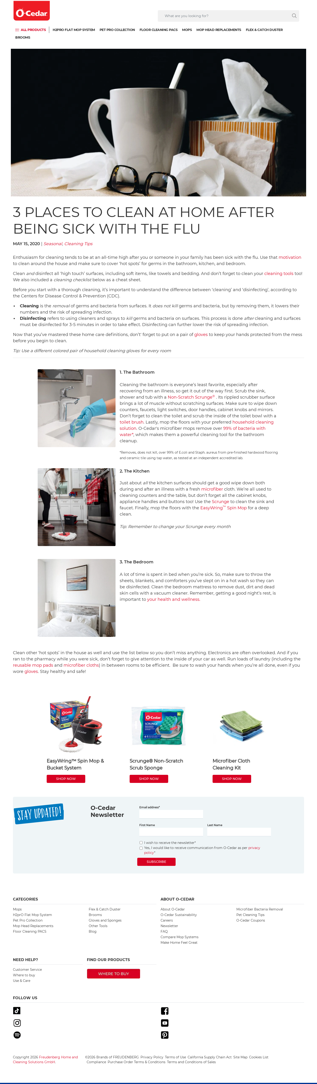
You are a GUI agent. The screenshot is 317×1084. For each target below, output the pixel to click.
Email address (149, 807)
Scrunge (220, 501)
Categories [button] (25, 899)
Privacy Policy (151, 1057)
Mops (187, 30)
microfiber (212, 489)
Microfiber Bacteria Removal (259, 909)
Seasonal (52, 243)
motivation (290, 257)
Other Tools (98, 926)
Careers (167, 920)
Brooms (22, 37)
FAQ (164, 931)
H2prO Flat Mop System (74, 30)
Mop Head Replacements (218, 30)
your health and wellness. (173, 599)
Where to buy (24, 975)
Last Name (214, 825)
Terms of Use (175, 1057)
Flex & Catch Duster (264, 30)
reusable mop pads (33, 665)
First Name (147, 825)
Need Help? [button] (25, 960)
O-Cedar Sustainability (179, 915)
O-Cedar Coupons (250, 920)
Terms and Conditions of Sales (191, 1062)
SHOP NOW (66, 779)
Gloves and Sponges (105, 920)
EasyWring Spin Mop (223, 507)
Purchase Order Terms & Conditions (136, 1062)
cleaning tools (278, 273)
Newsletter (169, 926)
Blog (93, 931)
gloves (201, 334)
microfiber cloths (81, 665)
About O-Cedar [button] (177, 899)
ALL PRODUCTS (33, 30)
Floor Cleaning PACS (159, 30)
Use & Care (21, 981)
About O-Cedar (173, 909)
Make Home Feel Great (179, 942)
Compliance (96, 1062)
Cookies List (258, 1057)
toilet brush (131, 422)
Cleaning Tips (78, 243)
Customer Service (27, 970)
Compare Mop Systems (179, 937)
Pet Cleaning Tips (250, 915)
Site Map (240, 1057)
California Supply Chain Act (210, 1057)
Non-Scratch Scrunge (191, 397)
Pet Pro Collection (117, 30)
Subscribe (156, 862)
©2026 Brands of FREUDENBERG (112, 1057)
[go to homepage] (32, 10)
